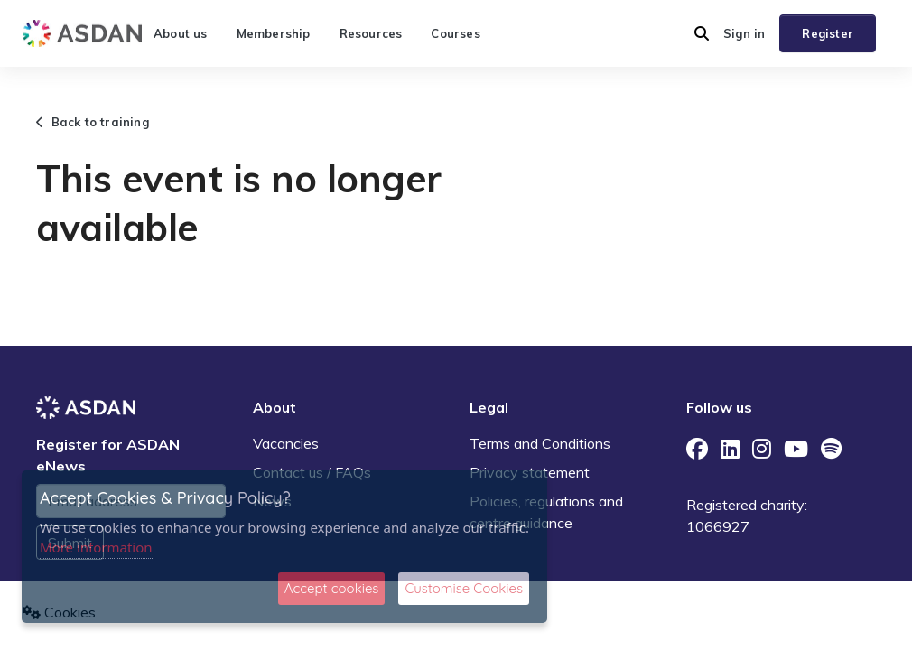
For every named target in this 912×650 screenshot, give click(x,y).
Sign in (744, 33)
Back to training (92, 122)
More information (96, 547)
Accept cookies (331, 588)
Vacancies (286, 443)
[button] (701, 33)
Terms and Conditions (540, 443)
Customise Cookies (464, 588)
